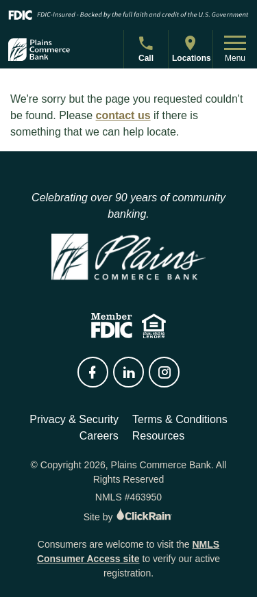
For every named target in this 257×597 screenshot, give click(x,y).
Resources (158, 436)
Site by (129, 516)
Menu (235, 49)
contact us (123, 115)
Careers (99, 436)
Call (147, 51)
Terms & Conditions (180, 419)
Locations (191, 48)
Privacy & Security (74, 419)
